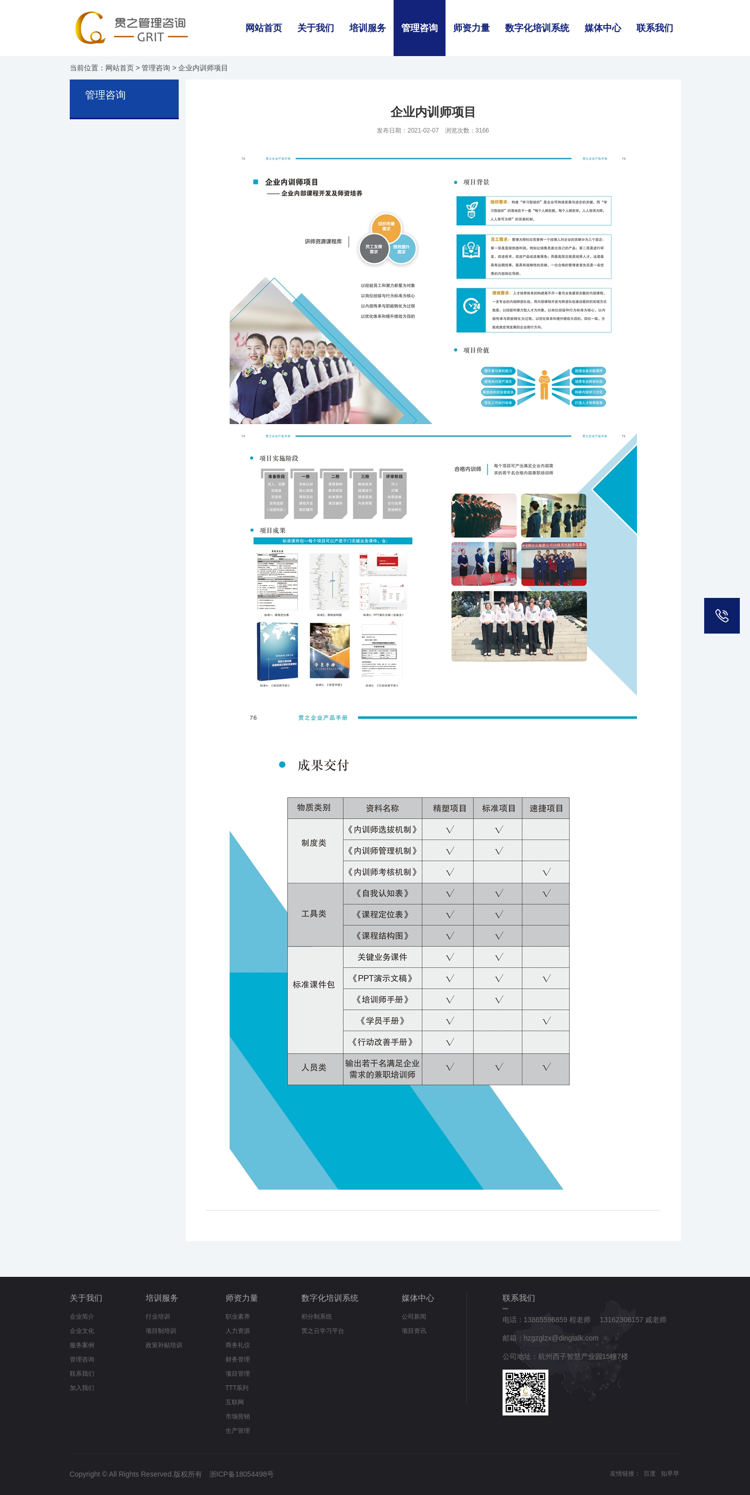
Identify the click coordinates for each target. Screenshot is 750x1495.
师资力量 (471, 28)
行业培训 (158, 1316)
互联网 (235, 1402)
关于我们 (315, 28)
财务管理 (238, 1359)
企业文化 (82, 1330)
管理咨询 (419, 28)
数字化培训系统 (537, 28)
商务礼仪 (238, 1345)
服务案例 (82, 1345)
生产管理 (238, 1430)
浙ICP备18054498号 (241, 1474)
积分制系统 (316, 1316)
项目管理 (238, 1373)
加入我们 (82, 1388)
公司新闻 (414, 1316)
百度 (650, 1473)
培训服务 (367, 28)
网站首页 (263, 28)
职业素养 (238, 1316)
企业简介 (82, 1316)
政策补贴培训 (164, 1345)
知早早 (670, 1473)
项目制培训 (161, 1330)
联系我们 (654, 28)
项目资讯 (414, 1330)
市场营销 (238, 1416)
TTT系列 (237, 1388)
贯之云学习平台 (322, 1330)
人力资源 (238, 1330)
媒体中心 (603, 28)
